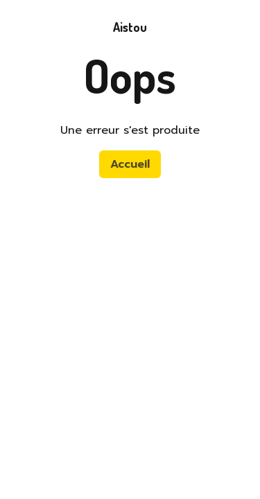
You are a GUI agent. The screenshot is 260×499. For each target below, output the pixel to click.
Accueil (130, 164)
